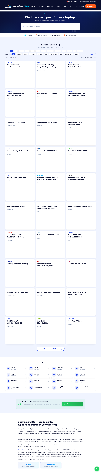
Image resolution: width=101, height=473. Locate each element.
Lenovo (21, 51)
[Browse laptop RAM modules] (62, 388)
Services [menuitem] (42, 6)
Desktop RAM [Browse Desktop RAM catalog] (68, 54)
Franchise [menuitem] (80, 6)
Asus (37, 51)
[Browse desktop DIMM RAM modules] (85, 388)
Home (46, 13)
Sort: (82, 57)
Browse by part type (50, 363)
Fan (46, 54)
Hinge (76, 54)
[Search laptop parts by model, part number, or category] (49, 26)
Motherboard (53, 54)
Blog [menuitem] (66, 6)
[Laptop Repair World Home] (17, 6)
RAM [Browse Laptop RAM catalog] (61, 54)
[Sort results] (90, 58)
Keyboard (32, 54)
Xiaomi (80, 51)
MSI (64, 51)
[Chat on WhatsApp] (97, 469)
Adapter (40, 54)
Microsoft (50, 51)
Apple (43, 51)
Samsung (58, 51)
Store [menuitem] (72, 6)
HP (16, 51)
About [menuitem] (59, 6)
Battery (19, 54)
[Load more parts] (51, 349)
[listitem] (20, 74)
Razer (69, 51)
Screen (25, 54)
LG (74, 51)
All (11, 51)
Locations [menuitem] (50, 6)
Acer (27, 51)
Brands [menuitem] (33, 6)
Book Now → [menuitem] (90, 6)
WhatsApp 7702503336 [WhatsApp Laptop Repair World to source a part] (72, 404)
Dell (32, 51)
